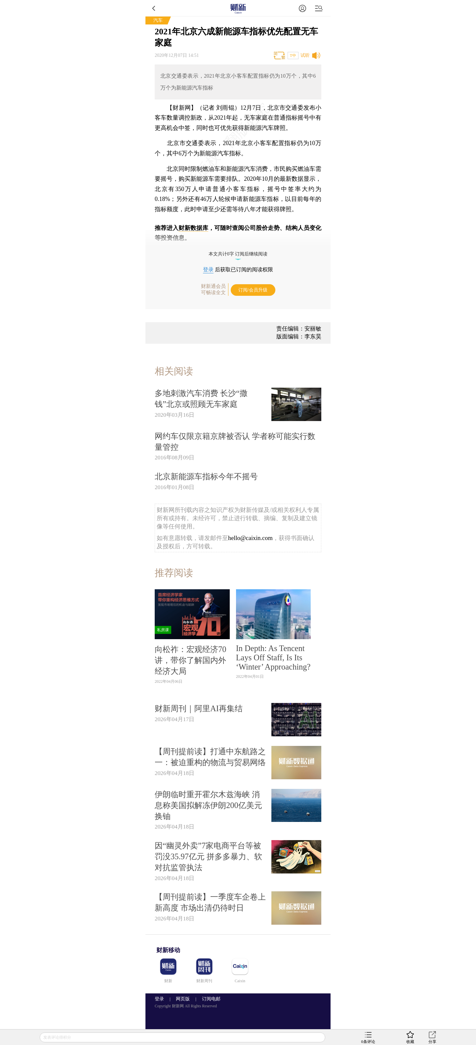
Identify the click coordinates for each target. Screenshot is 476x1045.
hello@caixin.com (250, 538)
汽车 (158, 20)
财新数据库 (193, 228)
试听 (305, 55)
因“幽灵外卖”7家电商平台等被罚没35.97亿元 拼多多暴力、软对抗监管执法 (208, 856)
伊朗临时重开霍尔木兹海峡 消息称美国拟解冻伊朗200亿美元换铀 (208, 805)
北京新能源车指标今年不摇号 (206, 476)
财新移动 (168, 950)
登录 (208, 269)
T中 (293, 55)
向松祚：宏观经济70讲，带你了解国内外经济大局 (190, 660)
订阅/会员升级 (252, 290)
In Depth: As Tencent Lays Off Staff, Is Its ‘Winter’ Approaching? (273, 657)
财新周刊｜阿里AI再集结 (199, 708)
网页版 (182, 998)
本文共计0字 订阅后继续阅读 (238, 254)
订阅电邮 (208, 998)
